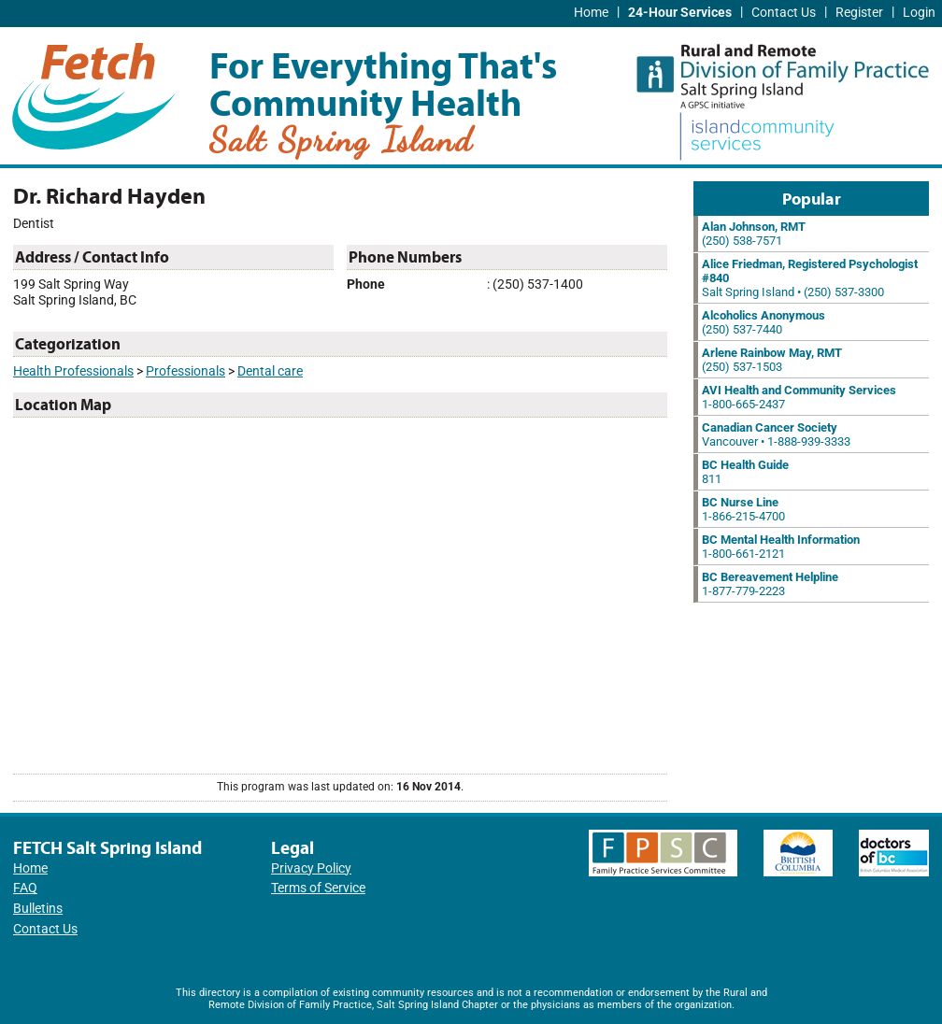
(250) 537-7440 (763, 322)
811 (745, 472)
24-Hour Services (680, 13)
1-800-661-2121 (781, 547)
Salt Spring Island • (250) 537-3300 (810, 278)
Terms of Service (318, 888)
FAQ (25, 888)
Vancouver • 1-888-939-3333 (776, 434)
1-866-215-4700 (743, 509)
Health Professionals (73, 371)
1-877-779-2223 (770, 584)
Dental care (270, 371)
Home (591, 13)
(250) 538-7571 (754, 234)
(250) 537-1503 (772, 360)
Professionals (185, 371)
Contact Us (783, 13)
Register (859, 13)
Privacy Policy (311, 868)
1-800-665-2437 (799, 397)
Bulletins (38, 909)
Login (919, 13)
